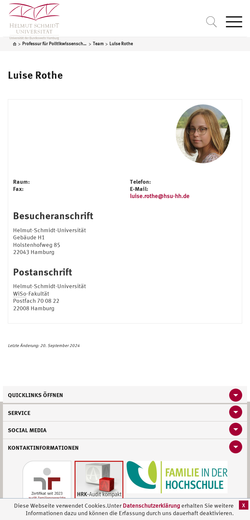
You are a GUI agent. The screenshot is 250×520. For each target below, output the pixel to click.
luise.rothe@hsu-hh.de (159, 196)
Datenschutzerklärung (151, 505)
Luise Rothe (35, 75)
